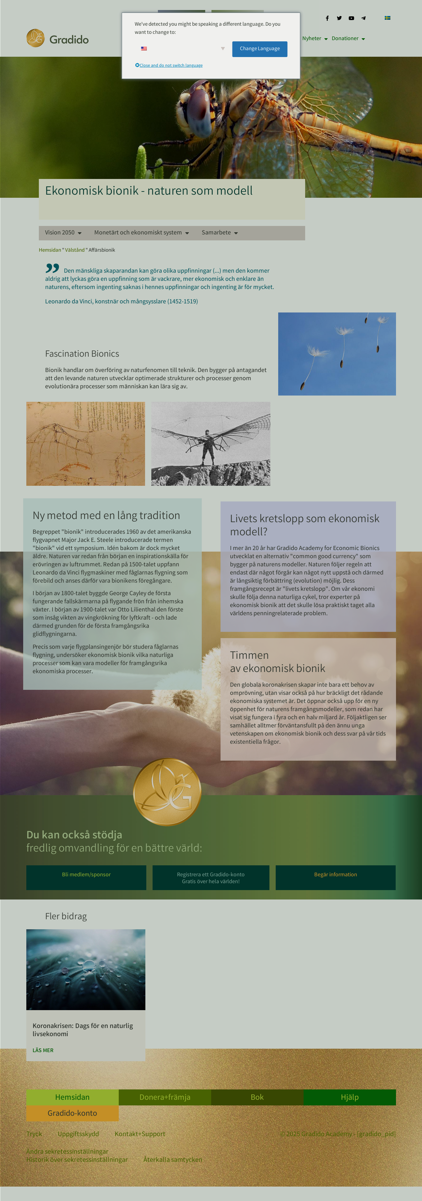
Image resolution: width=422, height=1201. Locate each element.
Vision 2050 (63, 233)
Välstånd (75, 250)
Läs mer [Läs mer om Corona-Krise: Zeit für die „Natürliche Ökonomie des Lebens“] (43, 1051)
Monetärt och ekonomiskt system (141, 233)
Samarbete (220, 233)
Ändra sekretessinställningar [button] (67, 1152)
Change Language (260, 49)
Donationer (348, 39)
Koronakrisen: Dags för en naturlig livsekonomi (83, 1031)
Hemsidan (50, 250)
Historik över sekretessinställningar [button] (77, 1160)
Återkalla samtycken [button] (172, 1160)
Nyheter (315, 39)
